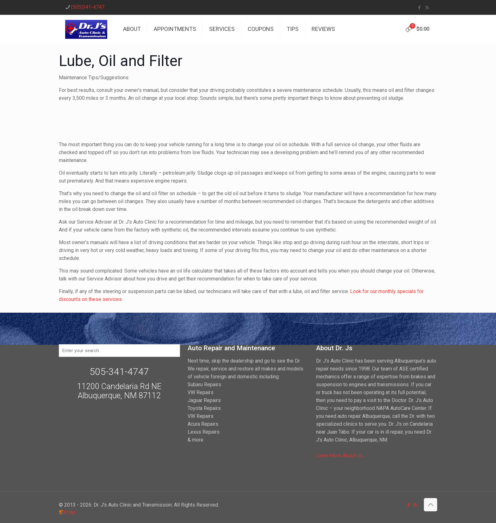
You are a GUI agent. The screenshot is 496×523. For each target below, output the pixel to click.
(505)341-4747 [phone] (87, 7)
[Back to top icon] (430, 504)
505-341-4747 (119, 371)
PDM (67, 513)
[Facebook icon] (419, 7)
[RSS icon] (427, 7)
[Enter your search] (119, 350)
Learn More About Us (339, 456)
